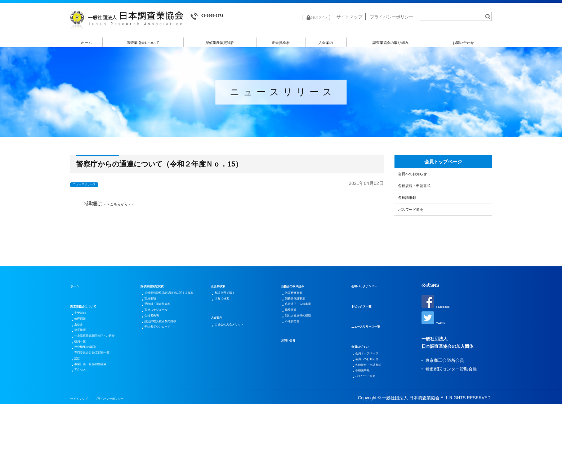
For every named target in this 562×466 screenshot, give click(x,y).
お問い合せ (292, 393)
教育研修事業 (299, 330)
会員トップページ (443, 168)
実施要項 (154, 347)
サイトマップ (349, 16)
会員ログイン (364, 382)
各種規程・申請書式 (424, 205)
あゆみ (81, 367)
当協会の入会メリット (237, 367)
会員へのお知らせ (421, 186)
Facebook (439, 337)
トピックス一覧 (366, 341)
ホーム (87, 43)
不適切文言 (297, 373)
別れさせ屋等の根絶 (305, 364)
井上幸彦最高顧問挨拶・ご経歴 (105, 384)
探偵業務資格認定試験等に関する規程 (176, 334)
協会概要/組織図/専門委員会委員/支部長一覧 (101, 406)
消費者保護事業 (301, 338)
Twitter (436, 356)
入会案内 (325, 43)
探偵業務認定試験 (220, 43)
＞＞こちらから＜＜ (127, 206)
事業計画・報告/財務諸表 (99, 428)
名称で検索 (226, 338)
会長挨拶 (84, 376)
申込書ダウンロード (165, 390)
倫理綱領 (84, 358)
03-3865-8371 (213, 16)
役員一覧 (84, 393)
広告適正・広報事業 (305, 347)
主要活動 (84, 350)
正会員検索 (280, 43)
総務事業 (294, 356)
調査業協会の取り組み (390, 43)
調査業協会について (143, 43)
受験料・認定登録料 (165, 356)
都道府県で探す (231, 330)
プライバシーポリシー (391, 16)
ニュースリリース (91, 186)
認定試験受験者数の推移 (169, 382)
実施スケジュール (163, 364)
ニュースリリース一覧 (372, 361)
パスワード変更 (419, 242)
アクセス (84, 436)
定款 (79, 419)
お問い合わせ (463, 43)
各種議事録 (413, 223)
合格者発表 (156, 373)
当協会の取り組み (298, 321)
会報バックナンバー (370, 321)
